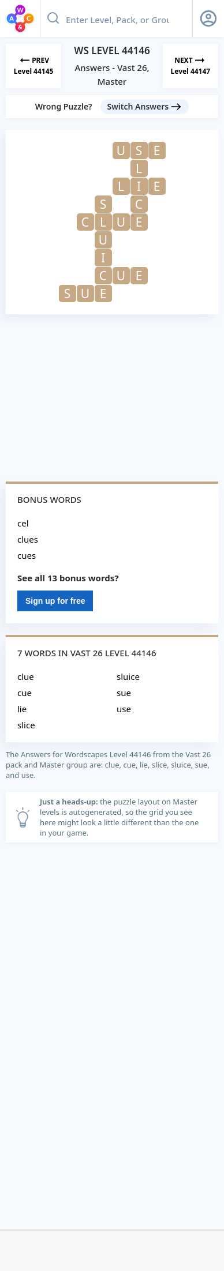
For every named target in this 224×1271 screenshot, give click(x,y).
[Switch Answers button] (144, 106)
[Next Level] (190, 66)
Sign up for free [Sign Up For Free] (55, 601)
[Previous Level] (33, 66)
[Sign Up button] (208, 18)
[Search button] (53, 18)
